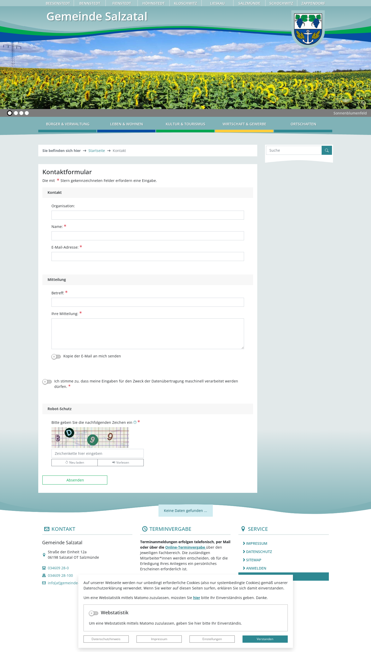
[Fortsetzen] (363, 103)
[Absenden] (75, 480)
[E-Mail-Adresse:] (147, 256)
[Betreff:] (147, 302)
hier (196, 597)
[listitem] (283, 543)
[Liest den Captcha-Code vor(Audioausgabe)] (120, 462)
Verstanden (265, 639)
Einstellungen (212, 639)
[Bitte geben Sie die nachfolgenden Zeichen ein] (97, 453)
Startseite (96, 150)
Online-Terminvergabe (185, 547)
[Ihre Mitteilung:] (147, 333)
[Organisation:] (147, 215)
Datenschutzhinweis (106, 639)
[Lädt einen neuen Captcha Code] (74, 462)
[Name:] (147, 235)
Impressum (159, 639)
